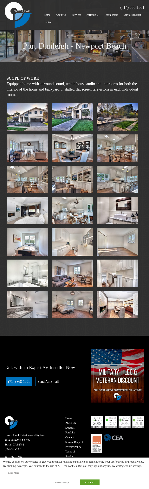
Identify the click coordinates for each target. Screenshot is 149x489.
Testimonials (111, 14)
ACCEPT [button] (90, 482)
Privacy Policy (73, 446)
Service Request (132, 14)
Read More (13, 472)
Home (47, 14)
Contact (48, 22)
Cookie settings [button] (61, 482)
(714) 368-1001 (132, 7)
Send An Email (48, 382)
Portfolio (91, 14)
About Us (61, 14)
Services (76, 14)
